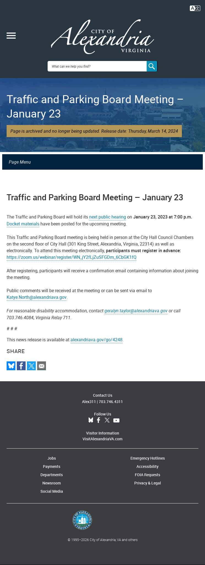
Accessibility (147, 466)
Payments (51, 466)
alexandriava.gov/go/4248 (96, 340)
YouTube (116, 420)
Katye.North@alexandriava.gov (37, 297)
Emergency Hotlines (147, 458)
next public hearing (107, 217)
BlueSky (91, 420)
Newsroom (51, 483)
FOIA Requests (147, 474)
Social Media (51, 491)
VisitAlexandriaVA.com (102, 438)
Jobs (51, 458)
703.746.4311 (111, 401)
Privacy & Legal (147, 483)
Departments (51, 474)
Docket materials (23, 224)
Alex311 (89, 401)
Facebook (98, 420)
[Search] (152, 66)
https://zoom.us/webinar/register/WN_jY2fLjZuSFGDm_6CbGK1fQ (71, 257)
